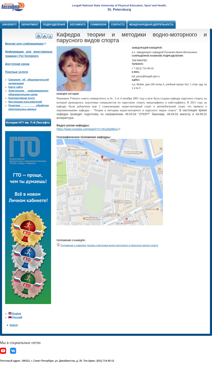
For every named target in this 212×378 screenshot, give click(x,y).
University (9, 24)
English (14, 313)
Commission (98, 24)
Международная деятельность (151, 24)
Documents (78, 24)
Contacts (118, 24)
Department (29, 24)
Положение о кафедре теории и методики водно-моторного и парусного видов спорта (109, 245)
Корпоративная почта (21, 98)
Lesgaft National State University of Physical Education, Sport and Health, (119, 5)
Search (14, 325)
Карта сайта (15, 87)
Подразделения (54, 24)
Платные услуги (16, 72)
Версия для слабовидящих (25, 43)
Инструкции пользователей (25, 101)
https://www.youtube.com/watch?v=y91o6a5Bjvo (88, 129)
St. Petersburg (119, 9)
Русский (15, 317)
